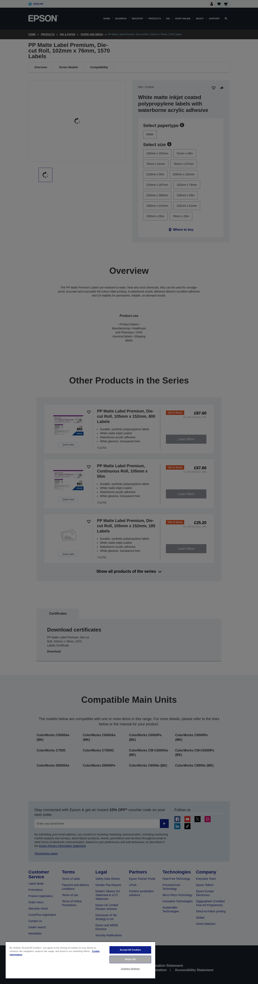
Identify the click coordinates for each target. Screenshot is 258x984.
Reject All (130, 959)
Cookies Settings (130, 968)
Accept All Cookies (130, 950)
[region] (80, 960)
